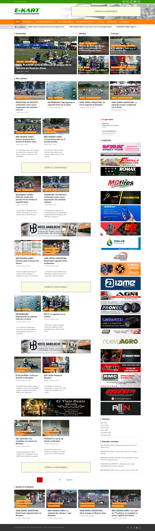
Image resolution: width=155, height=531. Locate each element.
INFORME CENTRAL (50, 253)
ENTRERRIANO (58, 97)
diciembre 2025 (106, 433)
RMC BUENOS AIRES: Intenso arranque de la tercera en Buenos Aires (47, 27)
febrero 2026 (105, 428)
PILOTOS (101, 22)
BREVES (27, 97)
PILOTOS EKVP (131, 45)
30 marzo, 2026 (84, 72)
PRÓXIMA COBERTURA (59, 129)
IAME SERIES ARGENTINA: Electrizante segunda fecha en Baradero (55, 260)
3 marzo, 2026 (84, 516)
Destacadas (21, 33)
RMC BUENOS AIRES (64, 22)
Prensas (115, 33)
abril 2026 (104, 423)
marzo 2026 (104, 425)
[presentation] (72, 33)
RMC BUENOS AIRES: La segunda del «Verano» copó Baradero (59, 513)
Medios (82, 33)
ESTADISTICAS (112, 22)
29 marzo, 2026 (84, 107)
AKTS (81, 67)
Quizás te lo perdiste (25, 487)
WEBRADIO (125, 22)
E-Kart (27, 71)
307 (60, 480)
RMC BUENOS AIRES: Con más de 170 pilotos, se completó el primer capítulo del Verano (125, 513)
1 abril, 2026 (19, 112)
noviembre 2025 (106, 435)
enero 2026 (104, 430)
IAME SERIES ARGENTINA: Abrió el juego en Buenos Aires (93, 511)
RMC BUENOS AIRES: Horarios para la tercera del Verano (27, 260)
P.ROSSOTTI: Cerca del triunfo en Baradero (53, 440)
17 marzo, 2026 (52, 518)
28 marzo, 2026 (116, 110)
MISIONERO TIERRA (91, 43)
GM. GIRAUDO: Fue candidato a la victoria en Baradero (26, 441)
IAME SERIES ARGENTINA (44, 22)
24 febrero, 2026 (117, 518)
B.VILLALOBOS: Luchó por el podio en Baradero (123, 49)
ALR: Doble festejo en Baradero (124, 70)
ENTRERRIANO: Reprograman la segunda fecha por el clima (61, 103)
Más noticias (21, 78)
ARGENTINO (27, 22)
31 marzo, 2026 (52, 107)
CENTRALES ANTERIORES (52, 248)
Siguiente (69, 480)
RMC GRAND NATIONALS (84, 22)
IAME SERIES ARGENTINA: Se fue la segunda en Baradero (92, 103)
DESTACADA (20, 61)
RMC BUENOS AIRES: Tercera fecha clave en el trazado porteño (96, 27)
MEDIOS (82, 43)
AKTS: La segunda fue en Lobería (93, 70)
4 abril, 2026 (20, 71)
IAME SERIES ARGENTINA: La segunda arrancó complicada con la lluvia (124, 104)
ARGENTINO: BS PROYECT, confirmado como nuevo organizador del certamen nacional (27, 106)
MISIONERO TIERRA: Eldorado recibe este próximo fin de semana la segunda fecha (92, 48)
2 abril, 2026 (82, 53)
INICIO (18, 22)
